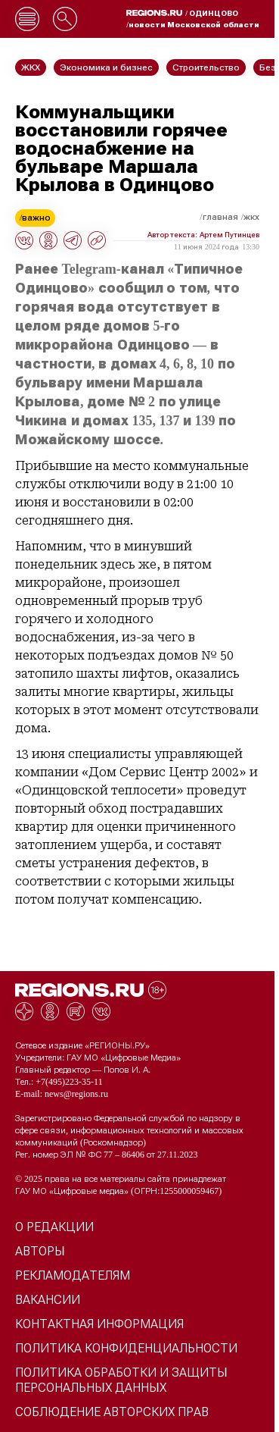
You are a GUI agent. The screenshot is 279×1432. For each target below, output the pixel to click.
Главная (220, 217)
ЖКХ (251, 217)
